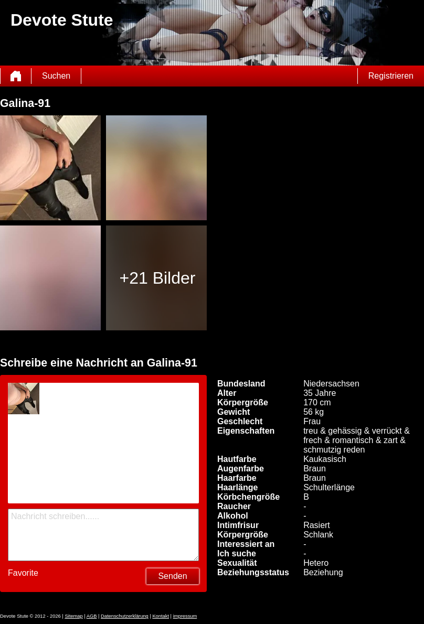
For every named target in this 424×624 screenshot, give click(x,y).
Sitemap (73, 616)
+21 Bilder (157, 277)
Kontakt (160, 616)
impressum (185, 616)
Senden (172, 576)
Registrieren (391, 75)
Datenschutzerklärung (125, 616)
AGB (92, 616)
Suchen (56, 75)
